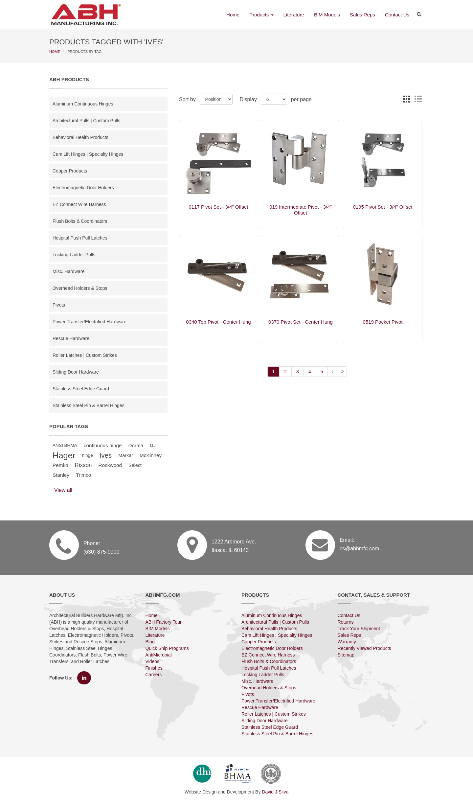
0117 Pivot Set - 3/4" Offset (218, 207)
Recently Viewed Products (364, 648)
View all (63, 490)
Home (232, 14)
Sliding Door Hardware (76, 372)
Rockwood (110, 465)
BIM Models (327, 14)
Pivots (59, 305)
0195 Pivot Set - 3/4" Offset (382, 207)
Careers (154, 674)
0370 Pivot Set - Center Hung (300, 322)
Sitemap (346, 654)
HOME (55, 52)
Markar (125, 455)
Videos (153, 661)
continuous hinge (103, 445)
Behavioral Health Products (80, 137)
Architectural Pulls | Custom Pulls (86, 120)
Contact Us (397, 14)
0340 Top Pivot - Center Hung (218, 322)
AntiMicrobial (159, 654)
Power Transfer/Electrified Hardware (89, 321)
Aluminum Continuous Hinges (83, 103)
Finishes (154, 668)
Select (135, 465)
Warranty (347, 641)
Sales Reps (362, 14)
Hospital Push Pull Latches (80, 238)
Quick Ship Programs (167, 648)
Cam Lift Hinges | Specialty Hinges (88, 154)
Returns (346, 622)
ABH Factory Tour (164, 622)
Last (342, 371)
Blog (150, 641)
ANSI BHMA (65, 445)
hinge (87, 455)
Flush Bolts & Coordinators (80, 221)
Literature (293, 14)
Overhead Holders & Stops (80, 288)
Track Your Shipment (359, 628)
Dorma (135, 445)
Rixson (83, 465)
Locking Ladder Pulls (74, 254)
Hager (64, 455)
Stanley (61, 475)
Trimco (83, 475)
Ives (106, 455)
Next (332, 371)
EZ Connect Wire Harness (79, 204)
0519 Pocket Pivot (383, 322)
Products (261, 14)
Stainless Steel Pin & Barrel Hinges (88, 405)
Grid (406, 99)
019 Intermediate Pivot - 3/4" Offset (300, 210)
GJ (152, 445)
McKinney (151, 455)
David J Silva (275, 791)
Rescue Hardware (71, 338)
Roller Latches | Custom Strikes (85, 355)
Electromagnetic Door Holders (83, 187)
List (418, 99)
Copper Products (70, 170)
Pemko (60, 465)
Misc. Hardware (68, 271)
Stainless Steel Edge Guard (81, 388)
